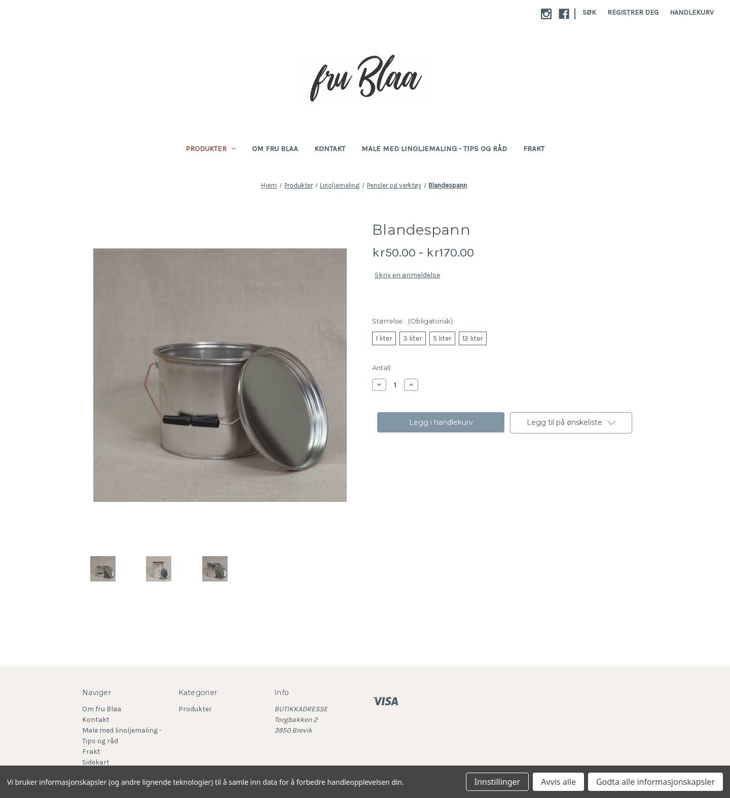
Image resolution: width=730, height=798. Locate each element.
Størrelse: (412, 321)
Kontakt (329, 148)
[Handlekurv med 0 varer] (691, 12)
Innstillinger (497, 781)
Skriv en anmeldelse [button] (407, 275)
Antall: (382, 368)
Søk (589, 12)
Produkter (211, 148)
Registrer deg (633, 12)
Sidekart (96, 762)
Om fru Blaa (275, 148)
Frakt (533, 148)
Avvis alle (558, 781)
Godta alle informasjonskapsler (655, 781)
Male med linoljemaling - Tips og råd (434, 148)
